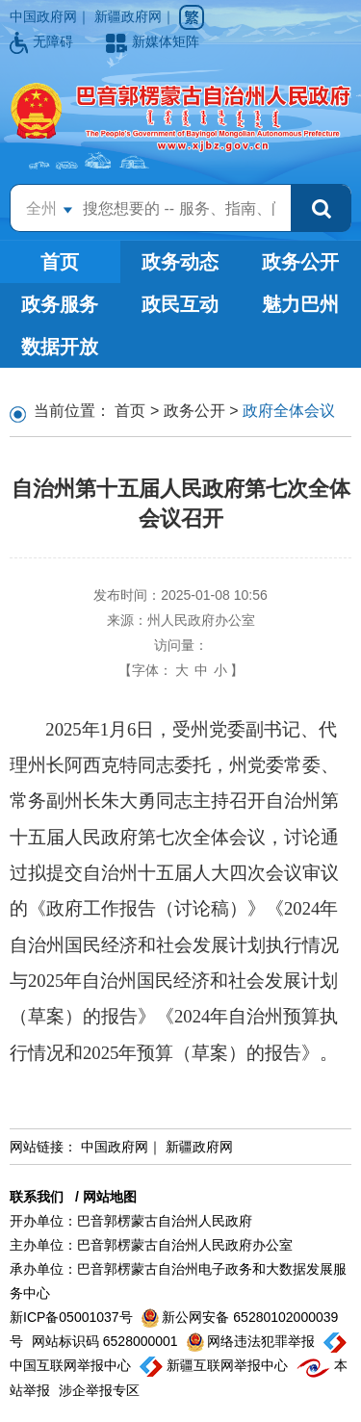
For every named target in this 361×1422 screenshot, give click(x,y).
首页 (59, 261)
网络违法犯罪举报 (253, 1341)
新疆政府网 (128, 16)
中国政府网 (43, 16)
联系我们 (37, 1196)
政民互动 (180, 304)
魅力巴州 (300, 304)
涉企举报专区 (99, 1390)
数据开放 (59, 346)
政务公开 (300, 261)
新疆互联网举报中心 (216, 1365)
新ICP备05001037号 (73, 1317)
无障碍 (43, 41)
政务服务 (59, 304)
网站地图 (110, 1196)
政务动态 (180, 261)
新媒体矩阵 (152, 41)
